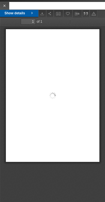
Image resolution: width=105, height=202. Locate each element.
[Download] (42, 13)
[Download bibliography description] (77, 14)
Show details (19, 13)
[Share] (50, 13)
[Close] (4, 6)
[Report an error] (93, 13)
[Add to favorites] (68, 13)
